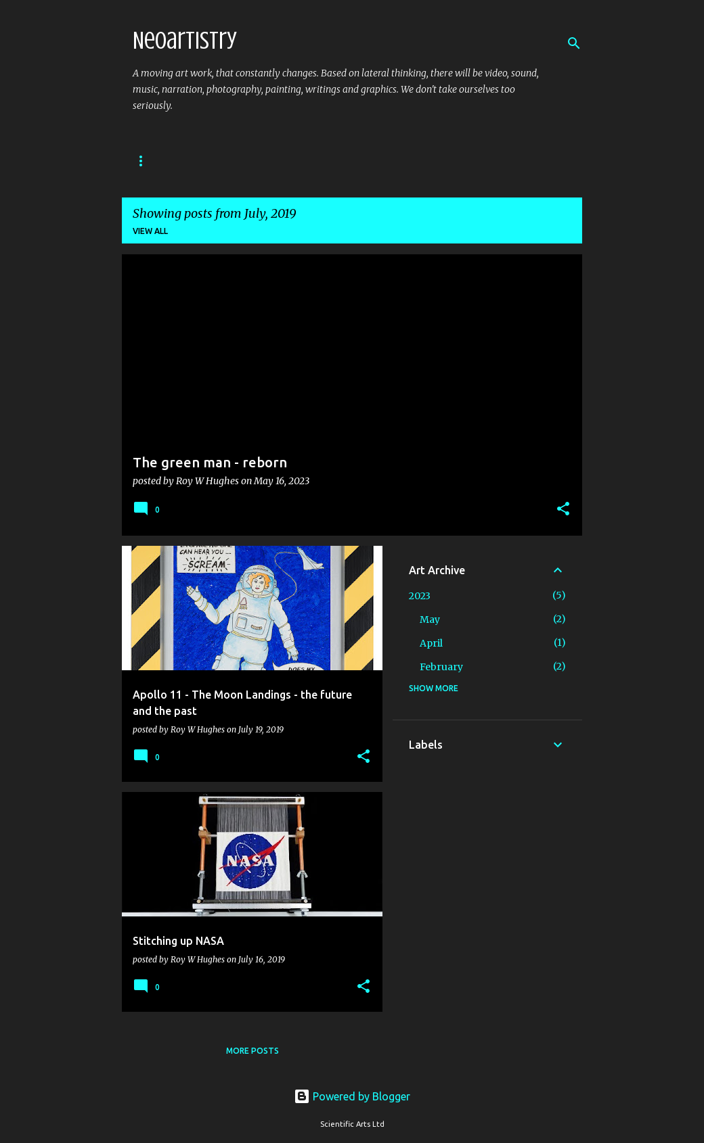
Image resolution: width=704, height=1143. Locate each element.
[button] (563, 509)
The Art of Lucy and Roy (262, 160)
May (430, 619)
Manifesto (374, 160)
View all (150, 231)
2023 (420, 596)
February (441, 667)
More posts (252, 1050)
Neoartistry (184, 40)
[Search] (574, 43)
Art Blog (154, 160)
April (431, 643)
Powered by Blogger (352, 1096)
